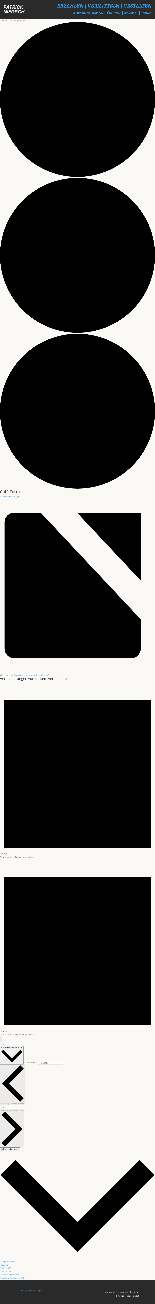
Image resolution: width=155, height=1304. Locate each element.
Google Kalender (7, 1261)
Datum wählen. (31, 1062)
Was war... (131, 13)
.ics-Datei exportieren (9, 1274)
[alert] (77, 770)
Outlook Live (5, 1271)
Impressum (109, 1292)
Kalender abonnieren (10, 1149)
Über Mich (114, 13)
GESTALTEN (138, 5)
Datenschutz (123, 1292)
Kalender (98, 13)
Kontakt (146, 13)
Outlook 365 (5, 1268)
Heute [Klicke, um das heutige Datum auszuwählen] (2, 1107)
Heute (2, 1044)
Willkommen (81, 13)
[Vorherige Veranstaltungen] (1, 1037)
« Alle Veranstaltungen (10, 496)
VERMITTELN (103, 5)
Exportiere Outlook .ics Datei (12, 1278)
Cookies (135, 1292)
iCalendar (4, 1265)
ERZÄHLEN (70, 5)
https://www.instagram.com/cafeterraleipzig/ (29, 675)
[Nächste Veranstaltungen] (1, 1040)
